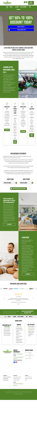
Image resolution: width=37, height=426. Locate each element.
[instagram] (27, 2)
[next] (36, 288)
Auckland (6, 327)
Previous (4, 298)
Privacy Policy (21, 393)
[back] (1, 288)
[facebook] (25, 2)
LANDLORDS (25, 237)
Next (32, 298)
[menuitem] (7, 7)
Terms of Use (16, 393)
